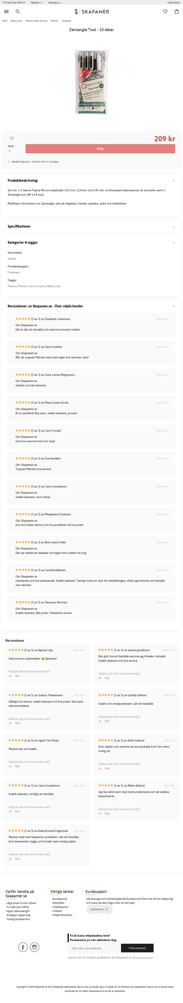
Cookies (57, 911)
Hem (4, 20)
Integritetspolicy (62, 915)
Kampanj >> (55, 2)
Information (173, 2)
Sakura (12, 258)
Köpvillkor (58, 903)
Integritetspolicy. (142, 957)
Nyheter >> (37, 2)
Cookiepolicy (60, 907)
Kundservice (59, 899)
